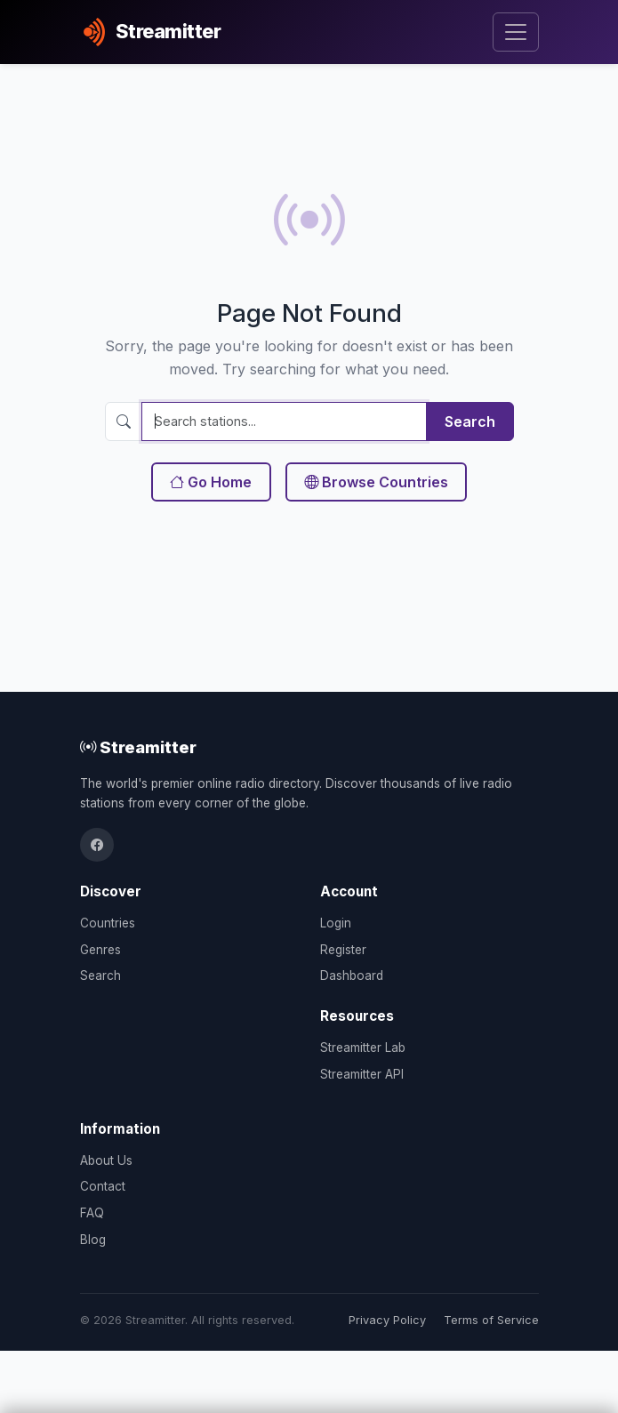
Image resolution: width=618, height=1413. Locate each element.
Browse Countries (376, 482)
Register (343, 950)
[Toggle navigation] (515, 32)
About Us (106, 1160)
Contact (102, 1186)
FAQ (92, 1213)
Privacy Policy (387, 1320)
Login (335, 923)
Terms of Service (491, 1320)
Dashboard (351, 975)
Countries (107, 923)
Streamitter (138, 747)
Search (470, 421)
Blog (93, 1239)
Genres (100, 950)
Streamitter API (362, 1074)
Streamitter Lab (362, 1047)
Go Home (211, 482)
